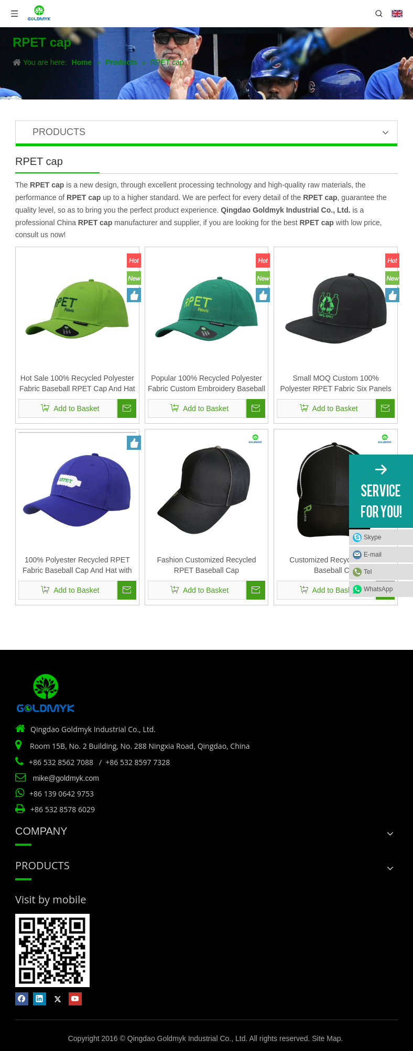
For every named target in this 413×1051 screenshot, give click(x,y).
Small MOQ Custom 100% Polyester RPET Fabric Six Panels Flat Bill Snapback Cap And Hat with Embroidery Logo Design (336, 384)
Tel (368, 572)
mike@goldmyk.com (66, 778)
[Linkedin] (39, 998)
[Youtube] (75, 998)
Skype (372, 537)
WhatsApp (378, 589)
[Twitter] (57, 998)
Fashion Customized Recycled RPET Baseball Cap (206, 565)
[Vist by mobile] (52, 950)
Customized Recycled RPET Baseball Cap (335, 565)
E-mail (373, 554)
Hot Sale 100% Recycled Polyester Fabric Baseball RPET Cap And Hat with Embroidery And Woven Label (77, 384)
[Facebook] (21, 998)
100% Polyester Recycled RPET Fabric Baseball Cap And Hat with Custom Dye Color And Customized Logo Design (77, 566)
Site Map (326, 1038)
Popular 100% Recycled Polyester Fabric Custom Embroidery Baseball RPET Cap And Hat (206, 384)
